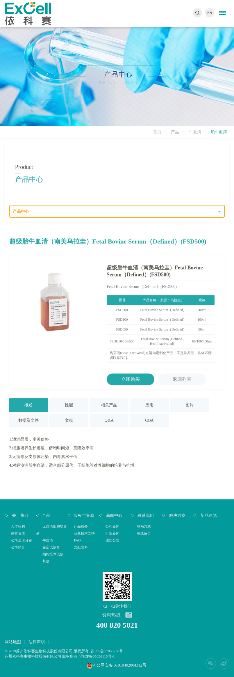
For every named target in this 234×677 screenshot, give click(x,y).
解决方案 (176, 515)
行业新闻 (112, 533)
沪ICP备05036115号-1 (97, 656)
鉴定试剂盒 (51, 547)
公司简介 (18, 547)
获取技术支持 (84, 533)
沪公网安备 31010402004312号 (119, 665)
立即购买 (130, 378)
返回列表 (182, 378)
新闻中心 (114, 515)
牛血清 (195, 132)
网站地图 (13, 642)
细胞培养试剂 (52, 554)
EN (209, 13)
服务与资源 (84, 515)
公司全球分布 (21, 540)
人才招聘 (18, 526)
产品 (175, 132)
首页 (157, 132)
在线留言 (144, 533)
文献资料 (81, 547)
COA (149, 420)
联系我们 (145, 515)
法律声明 (36, 642)
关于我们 (19, 515)
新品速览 (208, 515)
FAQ (77, 540)
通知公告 (112, 540)
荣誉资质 (18, 533)
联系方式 (144, 526)
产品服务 (81, 526)
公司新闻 (112, 526)
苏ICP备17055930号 (107, 651)
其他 (45, 561)
